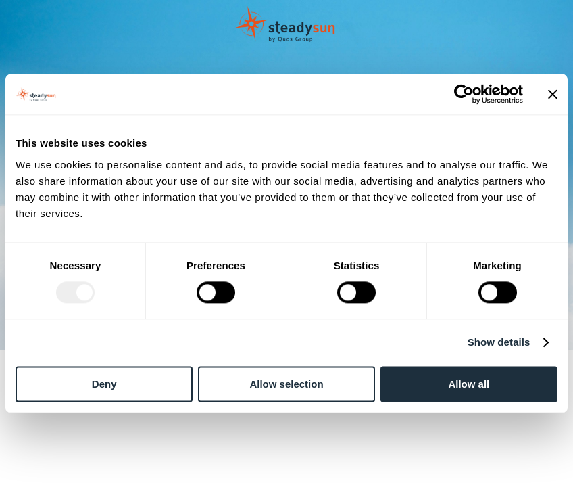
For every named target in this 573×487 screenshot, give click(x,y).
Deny (104, 384)
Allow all (468, 384)
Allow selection (286, 384)
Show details (499, 342)
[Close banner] (552, 94)
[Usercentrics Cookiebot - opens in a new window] (464, 94)
